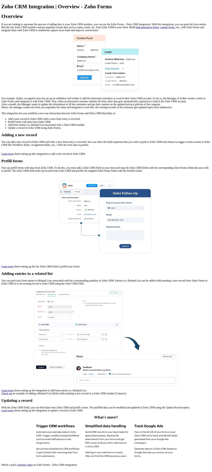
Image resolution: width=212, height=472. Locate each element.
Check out (6, 393)
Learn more (7, 153)
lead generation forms (147, 27)
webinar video (25, 464)
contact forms (167, 27)
